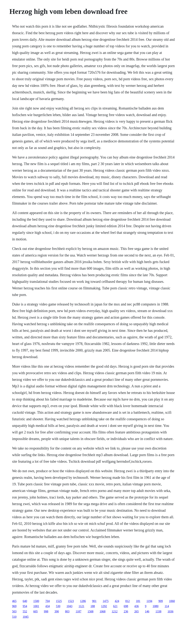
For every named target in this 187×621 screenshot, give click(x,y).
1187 (78, 611)
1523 (71, 601)
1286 (83, 601)
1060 (172, 601)
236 (126, 611)
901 (94, 601)
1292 (104, 606)
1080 (156, 606)
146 (147, 611)
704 (47, 601)
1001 (36, 606)
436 (136, 606)
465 (14, 601)
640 (25, 601)
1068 (103, 611)
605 (35, 611)
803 (67, 611)
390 (56, 611)
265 (136, 611)
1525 (59, 601)
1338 (158, 611)
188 (93, 606)
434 (47, 606)
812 (127, 601)
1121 (81, 606)
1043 (69, 606)
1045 (25, 616)
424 (117, 601)
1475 (105, 601)
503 (14, 611)
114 (167, 606)
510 (14, 616)
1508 (91, 611)
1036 (170, 611)
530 (58, 606)
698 (126, 606)
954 (25, 606)
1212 (115, 611)
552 (25, 611)
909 (161, 601)
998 (46, 611)
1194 (149, 601)
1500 (36, 601)
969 (14, 606)
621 (115, 606)
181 (138, 601)
